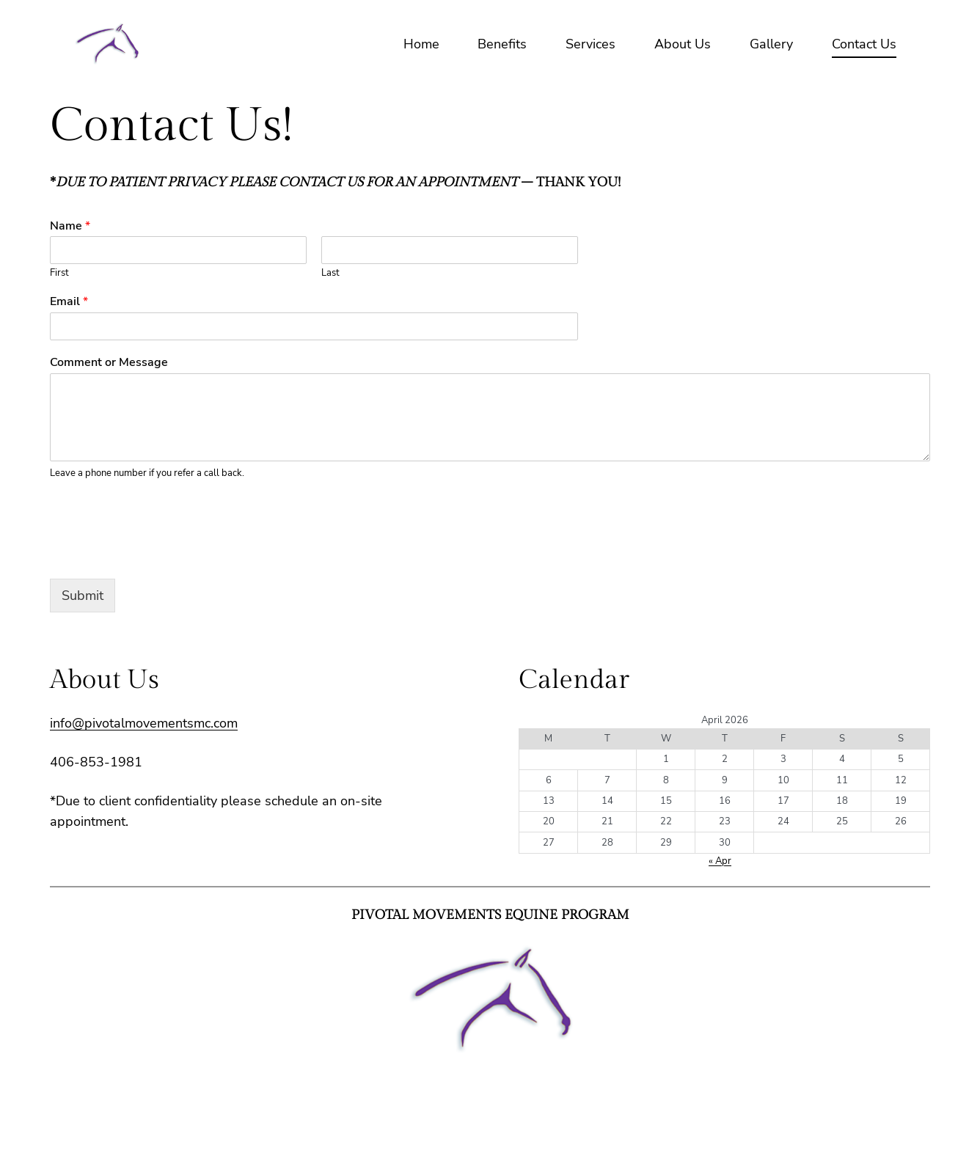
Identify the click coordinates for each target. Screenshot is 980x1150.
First (59, 273)
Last (330, 273)
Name (70, 226)
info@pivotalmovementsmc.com (144, 723)
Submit (82, 595)
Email (69, 302)
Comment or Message (109, 362)
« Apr (720, 861)
